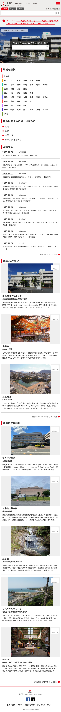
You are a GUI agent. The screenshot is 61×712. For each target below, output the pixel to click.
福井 (6, 97)
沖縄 (6, 114)
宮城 (18, 80)
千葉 (31, 84)
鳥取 (6, 101)
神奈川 (45, 84)
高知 (25, 105)
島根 (12, 101)
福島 (38, 80)
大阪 (25, 97)
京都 (18, 97)
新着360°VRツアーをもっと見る (45, 416)
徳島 (6, 105)
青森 (6, 80)
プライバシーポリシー (45, 705)
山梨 (18, 89)
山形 (31, 80)
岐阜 (18, 93)
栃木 (12, 84)
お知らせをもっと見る (49, 254)
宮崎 (38, 109)
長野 (12, 89)
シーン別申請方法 (13, 139)
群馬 (25, 84)
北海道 (6, 76)
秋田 (25, 80)
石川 (12, 93)
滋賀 (12, 97)
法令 (7, 126)
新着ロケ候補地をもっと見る (46, 682)
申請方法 (9, 135)
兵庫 (31, 97)
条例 (7, 130)
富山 (6, 93)
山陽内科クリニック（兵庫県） (14, 30)
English (12, 9)
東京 (6, 84)
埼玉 (38, 84)
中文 (20, 9)
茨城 (18, 84)
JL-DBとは (11, 705)
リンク (19, 705)
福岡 (6, 109)
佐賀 (12, 109)
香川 (12, 105)
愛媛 (18, 105)
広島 (25, 101)
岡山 (18, 101)
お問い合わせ (30, 705)
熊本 (25, 109)
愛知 (25, 93)
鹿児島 (45, 109)
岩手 (12, 80)
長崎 (18, 109)
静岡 (25, 89)
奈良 (38, 97)
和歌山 (45, 97)
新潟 (6, 89)
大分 (31, 109)
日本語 (5, 9)
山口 (31, 101)
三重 (31, 93)
